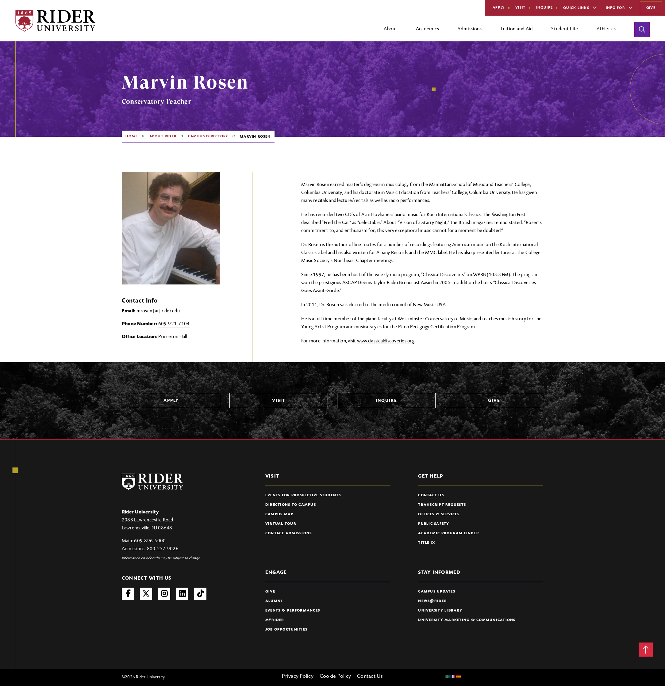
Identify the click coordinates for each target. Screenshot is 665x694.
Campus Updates (436, 591)
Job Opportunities (286, 629)
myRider (274, 620)
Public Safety (433, 524)
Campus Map (279, 514)
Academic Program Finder (448, 533)
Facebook (128, 594)
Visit (520, 8)
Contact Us (431, 495)
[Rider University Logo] (152, 482)
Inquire (544, 8)
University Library (440, 610)
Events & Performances (292, 610)
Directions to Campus (290, 505)
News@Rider (432, 601)
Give (650, 8)
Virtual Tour (280, 524)
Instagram (164, 594)
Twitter (146, 594)
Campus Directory (208, 136)
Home (131, 136)
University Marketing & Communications (466, 620)
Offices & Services (438, 514)
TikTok (200, 594)
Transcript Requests (442, 505)
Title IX (426, 543)
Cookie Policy (335, 676)
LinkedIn (182, 594)
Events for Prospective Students (303, 495)
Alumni (274, 601)
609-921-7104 (174, 324)
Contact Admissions (288, 533)
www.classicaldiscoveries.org (385, 341)
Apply (499, 8)
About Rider (162, 136)
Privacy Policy (297, 676)
